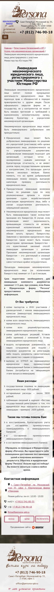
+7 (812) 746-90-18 (36, 32)
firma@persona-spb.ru (18, 512)
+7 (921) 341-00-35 (24, 501)
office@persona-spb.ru (36, 28)
